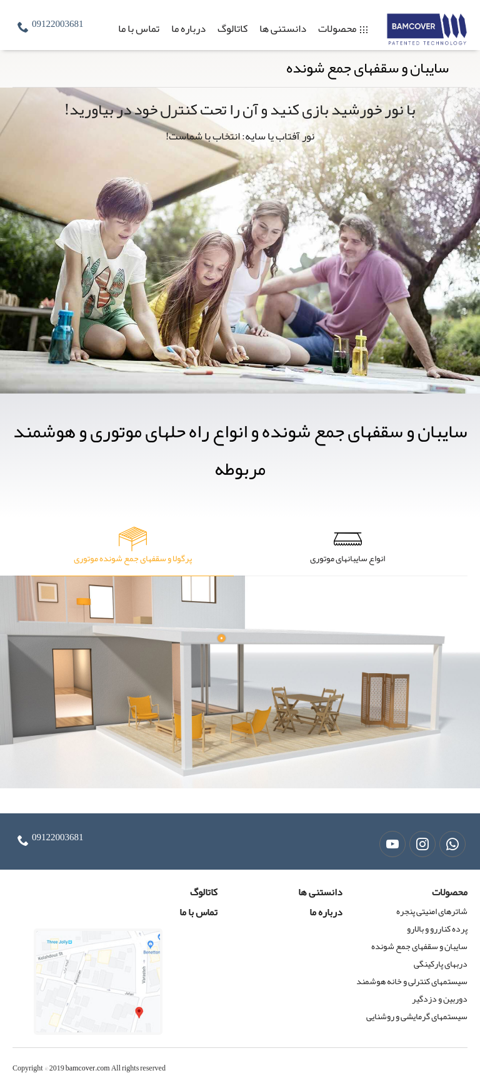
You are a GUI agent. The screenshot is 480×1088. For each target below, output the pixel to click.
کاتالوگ (233, 28)
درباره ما (188, 28)
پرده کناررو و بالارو (437, 928)
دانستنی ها (282, 28)
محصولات (337, 28)
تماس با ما (138, 28)
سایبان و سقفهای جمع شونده (419, 946)
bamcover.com (88, 1067)
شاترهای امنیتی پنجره (432, 911)
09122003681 (58, 23)
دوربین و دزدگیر (440, 998)
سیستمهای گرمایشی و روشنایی (417, 1016)
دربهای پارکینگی (441, 963)
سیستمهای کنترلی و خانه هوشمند (412, 981)
